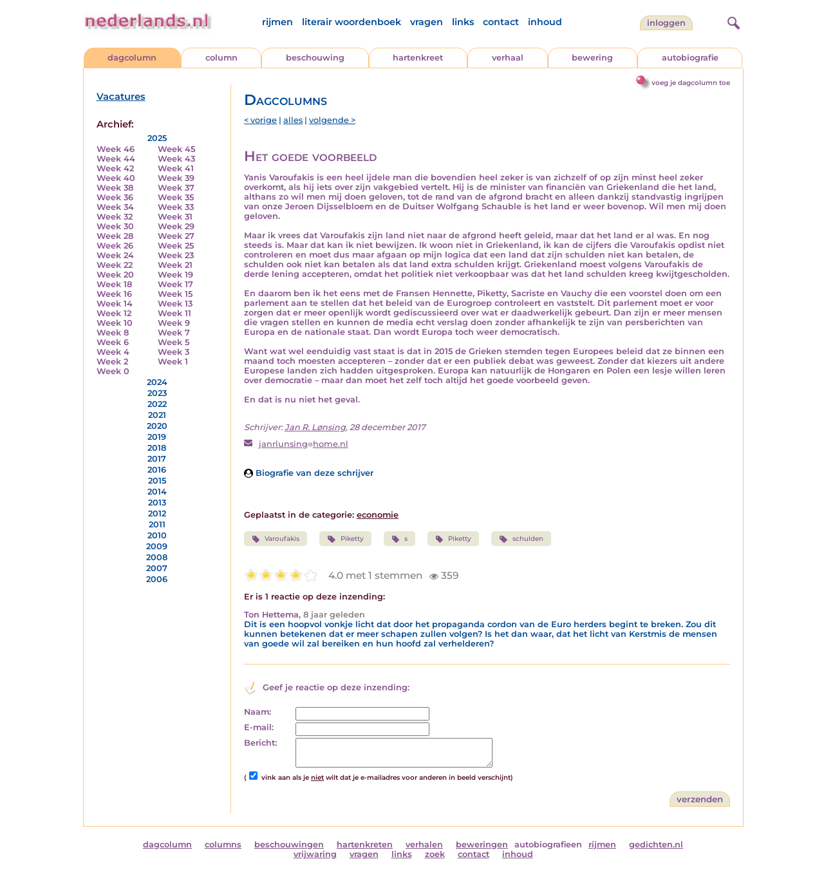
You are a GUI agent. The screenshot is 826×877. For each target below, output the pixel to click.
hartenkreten (365, 844)
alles (293, 120)
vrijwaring (315, 854)
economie (378, 515)
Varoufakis (275, 538)
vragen (426, 22)
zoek (435, 854)
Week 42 (115, 168)
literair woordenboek (351, 22)
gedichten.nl (656, 844)
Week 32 (115, 217)
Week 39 (176, 178)
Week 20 (115, 274)
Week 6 (113, 342)
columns (223, 844)
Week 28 (115, 236)
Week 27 (176, 236)
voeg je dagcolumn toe (691, 83)
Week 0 (113, 371)
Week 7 (174, 332)
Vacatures (121, 96)
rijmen (277, 22)
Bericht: (260, 743)
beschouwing (315, 57)
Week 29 (176, 226)
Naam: (257, 712)
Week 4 (113, 352)
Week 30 (115, 226)
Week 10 (115, 323)
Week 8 (113, 332)
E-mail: (259, 727)
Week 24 (115, 255)
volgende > (332, 120)
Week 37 (176, 188)
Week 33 (176, 207)
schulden (521, 538)
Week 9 (174, 323)
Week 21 (175, 265)
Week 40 (116, 178)
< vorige (260, 120)
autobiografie (690, 57)
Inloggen (666, 23)
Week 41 (176, 168)
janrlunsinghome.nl (303, 444)
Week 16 (114, 294)
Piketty (345, 538)
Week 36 (115, 197)
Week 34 (115, 207)
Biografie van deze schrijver (308, 473)
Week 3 (173, 352)
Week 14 (115, 303)
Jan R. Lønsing (315, 427)
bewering (592, 57)
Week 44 (116, 159)
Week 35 (176, 197)
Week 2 (112, 361)
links (463, 22)
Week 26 (115, 245)
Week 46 (116, 149)
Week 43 (176, 159)
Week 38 (115, 188)
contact (501, 22)
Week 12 (114, 313)
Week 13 (175, 303)
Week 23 (176, 255)
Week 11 (174, 313)
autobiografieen (548, 844)
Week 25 (176, 245)
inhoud (545, 22)
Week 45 (176, 149)
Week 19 (175, 274)
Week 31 (175, 217)
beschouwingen (289, 844)
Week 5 (173, 342)
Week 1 (173, 361)
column (221, 57)
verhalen (424, 844)
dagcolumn (132, 57)
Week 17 (175, 284)
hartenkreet (418, 57)
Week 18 (114, 284)
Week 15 (175, 294)
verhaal (507, 57)
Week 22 (115, 265)
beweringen (482, 844)
